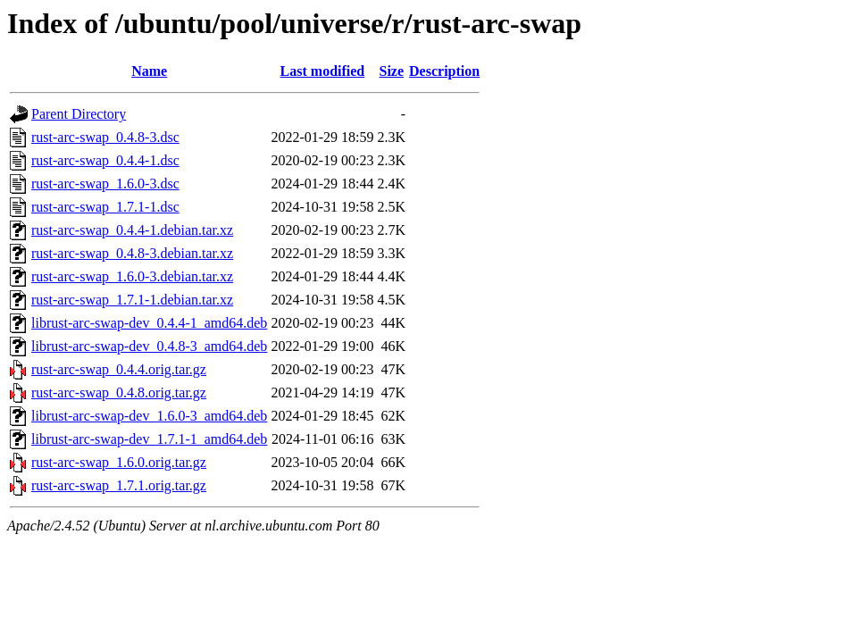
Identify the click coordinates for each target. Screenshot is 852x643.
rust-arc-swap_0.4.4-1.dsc (105, 160)
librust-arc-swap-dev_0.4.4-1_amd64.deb (149, 322)
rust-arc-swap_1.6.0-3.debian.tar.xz (132, 276)
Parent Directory (78, 113)
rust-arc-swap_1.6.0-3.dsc (105, 183)
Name (149, 71)
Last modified (322, 71)
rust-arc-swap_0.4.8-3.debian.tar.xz (132, 253)
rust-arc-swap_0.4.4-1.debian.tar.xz (132, 230)
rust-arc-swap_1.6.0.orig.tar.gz (118, 462)
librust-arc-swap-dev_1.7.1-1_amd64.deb (149, 439)
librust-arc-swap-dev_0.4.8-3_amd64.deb (149, 346)
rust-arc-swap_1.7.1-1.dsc (105, 206)
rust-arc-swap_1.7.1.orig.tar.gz (118, 485)
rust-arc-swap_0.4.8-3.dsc (105, 137)
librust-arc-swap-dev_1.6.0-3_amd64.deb (149, 415)
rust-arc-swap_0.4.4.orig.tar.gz (118, 369)
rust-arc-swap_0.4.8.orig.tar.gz (118, 392)
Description (444, 71)
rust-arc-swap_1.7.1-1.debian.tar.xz (132, 299)
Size (391, 71)
